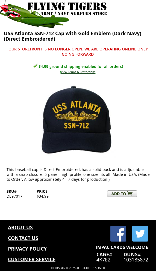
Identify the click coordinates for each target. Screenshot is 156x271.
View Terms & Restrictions (78, 72)
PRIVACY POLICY (27, 248)
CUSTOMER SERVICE (31, 259)
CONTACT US (23, 238)
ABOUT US (20, 227)
